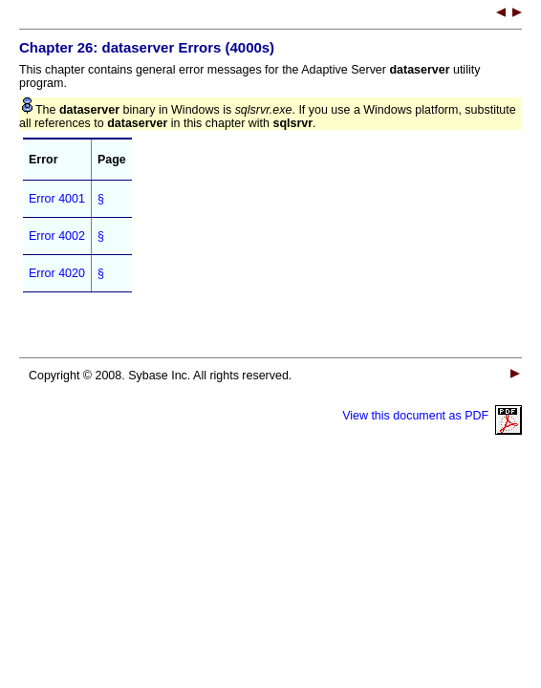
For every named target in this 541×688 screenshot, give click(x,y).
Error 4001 (57, 198)
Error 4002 (57, 236)
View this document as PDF (432, 415)
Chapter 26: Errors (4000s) (146, 47)
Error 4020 (57, 273)
